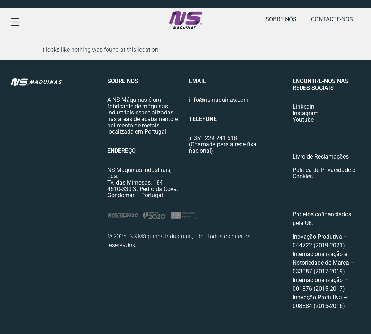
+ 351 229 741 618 (213, 138)
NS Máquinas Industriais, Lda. (139, 173)
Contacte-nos (332, 19)
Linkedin (303, 106)
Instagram (306, 113)
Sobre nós (281, 19)
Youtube (303, 119)
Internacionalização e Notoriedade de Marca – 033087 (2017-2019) (323, 263)
